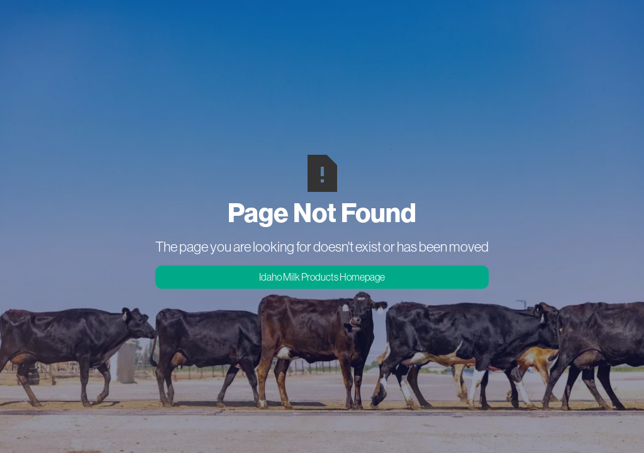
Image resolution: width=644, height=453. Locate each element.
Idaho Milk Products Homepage (322, 277)
